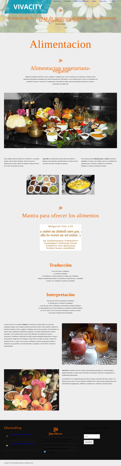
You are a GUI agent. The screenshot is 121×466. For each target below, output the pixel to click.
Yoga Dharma (57, 1)
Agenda (94, 1)
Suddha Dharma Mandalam (81, 1)
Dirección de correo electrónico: (93, 433)
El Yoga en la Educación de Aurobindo (22, 443)
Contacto (112, 1)
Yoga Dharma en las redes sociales (21, 434)
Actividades (67, 1)
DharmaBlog (103, 1)
